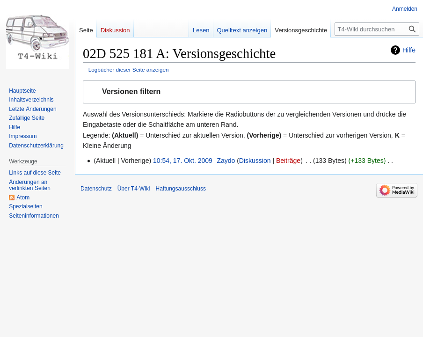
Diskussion (255, 160)
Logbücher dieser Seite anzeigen (128, 69)
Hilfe (409, 50)
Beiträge (288, 160)
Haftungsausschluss (181, 188)
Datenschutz (96, 188)
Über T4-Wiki (133, 188)
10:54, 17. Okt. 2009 (182, 160)
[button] (249, 92)
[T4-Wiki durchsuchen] (377, 29)
